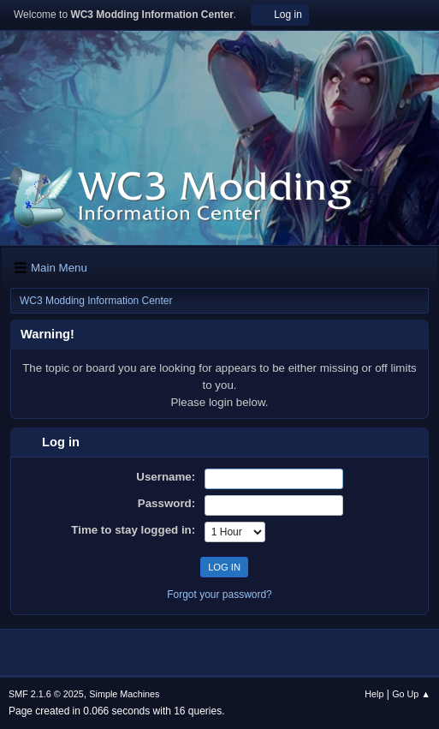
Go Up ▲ (411, 694)
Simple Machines (124, 694)
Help (374, 694)
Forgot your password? (219, 595)
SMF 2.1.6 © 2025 (46, 694)
